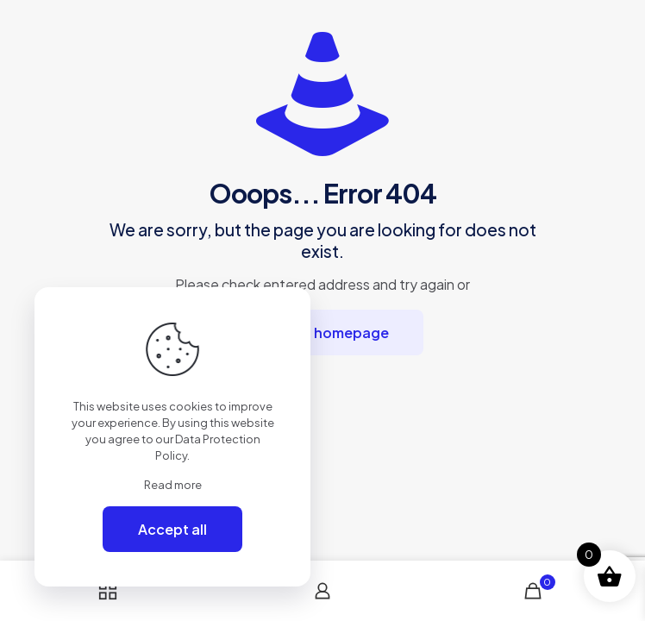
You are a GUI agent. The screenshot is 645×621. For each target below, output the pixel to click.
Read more (173, 485)
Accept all (172, 529)
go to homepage (331, 332)
